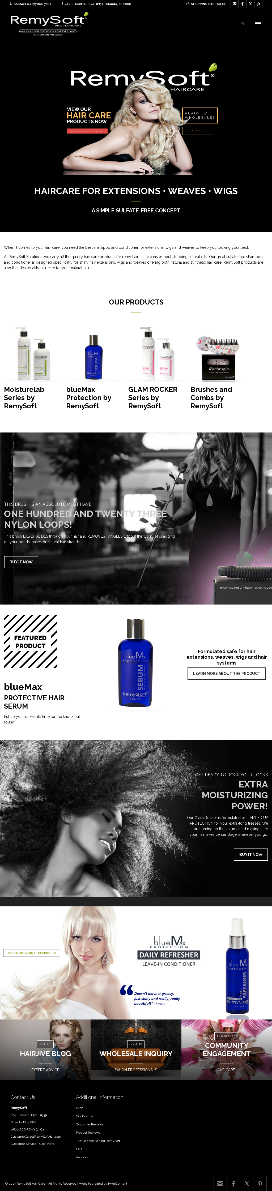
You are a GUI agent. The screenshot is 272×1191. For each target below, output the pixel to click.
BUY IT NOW (21, 562)
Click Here (46, 1144)
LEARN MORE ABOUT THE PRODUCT (226, 673)
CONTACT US (198, 131)
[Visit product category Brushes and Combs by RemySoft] (218, 370)
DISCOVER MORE (87, 131)
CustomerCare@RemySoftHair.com (36, 1136)
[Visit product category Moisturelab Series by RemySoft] (32, 370)
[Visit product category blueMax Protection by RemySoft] (94, 370)
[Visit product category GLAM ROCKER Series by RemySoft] (156, 370)
